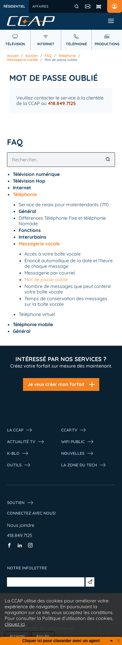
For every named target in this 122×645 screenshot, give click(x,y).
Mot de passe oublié (61, 60)
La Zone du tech (83, 465)
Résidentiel (14, 6)
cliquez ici (15, 624)
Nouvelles (77, 453)
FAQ (48, 56)
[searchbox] (61, 159)
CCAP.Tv (73, 430)
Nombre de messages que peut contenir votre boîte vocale (67, 289)
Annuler (42, 636)
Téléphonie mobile (33, 324)
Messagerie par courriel (49, 273)
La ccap (20, 430)
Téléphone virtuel (37, 314)
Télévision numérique (36, 174)
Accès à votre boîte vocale (52, 254)
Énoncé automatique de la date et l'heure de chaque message (68, 263)
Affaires (40, 6)
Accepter (17, 636)
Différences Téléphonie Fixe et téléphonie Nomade (62, 220)
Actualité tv (26, 441)
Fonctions (30, 230)
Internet (22, 187)
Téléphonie (67, 56)
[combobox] (61, 159)
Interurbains (32, 237)
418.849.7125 (19, 535)
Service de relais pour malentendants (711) (64, 204)
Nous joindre (20, 525)
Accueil (13, 56)
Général (27, 211)
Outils (19, 465)
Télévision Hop (29, 181)
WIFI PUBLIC (77, 441)
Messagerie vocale (22, 60)
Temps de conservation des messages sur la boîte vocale (65, 301)
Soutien (31, 56)
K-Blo (18, 453)
